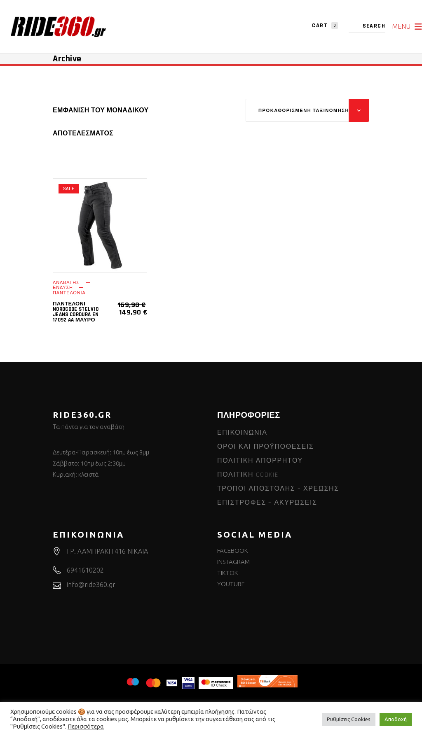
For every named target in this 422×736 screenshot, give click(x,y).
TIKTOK (227, 572)
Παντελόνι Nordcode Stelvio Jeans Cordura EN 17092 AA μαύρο (75, 311)
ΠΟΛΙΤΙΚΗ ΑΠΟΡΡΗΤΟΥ (260, 461)
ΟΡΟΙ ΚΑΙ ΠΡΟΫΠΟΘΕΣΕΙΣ (265, 447)
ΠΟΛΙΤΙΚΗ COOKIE (248, 474)
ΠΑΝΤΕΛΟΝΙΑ (69, 292)
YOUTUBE (231, 583)
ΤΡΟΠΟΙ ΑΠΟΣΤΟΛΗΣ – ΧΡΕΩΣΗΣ (278, 488)
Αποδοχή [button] (395, 719)
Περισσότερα (86, 726)
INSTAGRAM (233, 561)
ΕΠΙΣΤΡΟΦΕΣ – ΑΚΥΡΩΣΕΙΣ (267, 502)
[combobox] (307, 110)
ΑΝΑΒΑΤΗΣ (66, 282)
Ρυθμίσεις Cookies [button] (348, 719)
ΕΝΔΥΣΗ (63, 287)
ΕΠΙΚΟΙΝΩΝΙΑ (242, 433)
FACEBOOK (232, 550)
